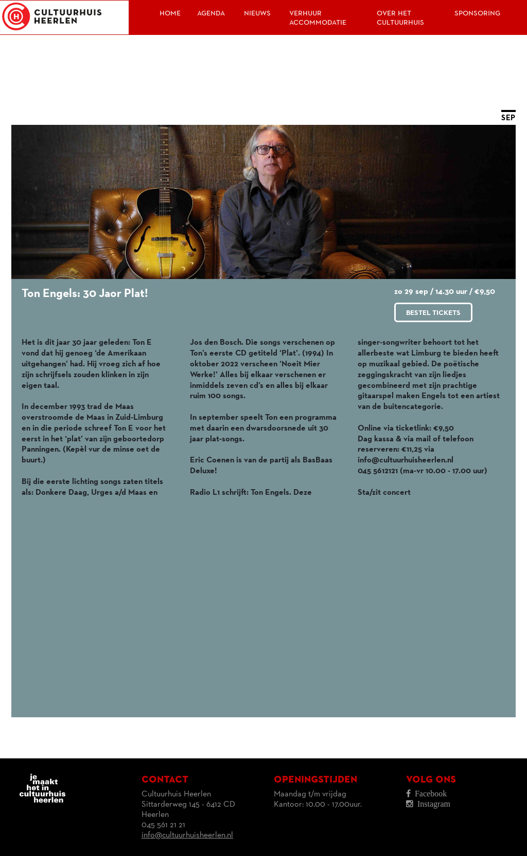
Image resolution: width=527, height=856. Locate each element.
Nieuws (257, 12)
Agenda (211, 12)
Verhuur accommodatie (317, 17)
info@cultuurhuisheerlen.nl (187, 835)
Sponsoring (477, 12)
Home (170, 12)
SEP (508, 118)
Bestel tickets (433, 313)
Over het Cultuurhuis (400, 17)
